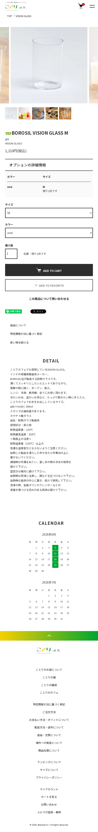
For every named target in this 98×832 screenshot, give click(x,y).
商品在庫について (49, 750)
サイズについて (49, 770)
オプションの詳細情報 (27, 164)
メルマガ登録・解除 (49, 812)
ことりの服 (49, 677)
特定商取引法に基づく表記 (26, 334)
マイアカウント (49, 789)
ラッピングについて (49, 762)
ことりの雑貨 (49, 685)
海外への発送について (49, 743)
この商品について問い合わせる (49, 299)
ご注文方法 (49, 712)
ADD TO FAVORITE (49, 285)
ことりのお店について (49, 669)
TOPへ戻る (49, 636)
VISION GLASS (23, 16)
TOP (9, 16)
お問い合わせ (49, 804)
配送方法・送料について (49, 727)
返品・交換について (49, 735)
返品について (18, 325)
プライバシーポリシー (49, 777)
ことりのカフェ (49, 692)
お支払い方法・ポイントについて (49, 720)
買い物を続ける (19, 342)
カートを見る (49, 797)
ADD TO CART (49, 270)
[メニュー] (92, 6)
